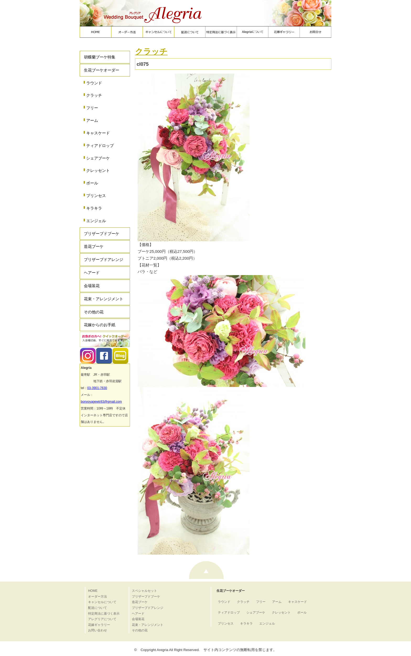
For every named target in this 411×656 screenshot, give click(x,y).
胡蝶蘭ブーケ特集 (99, 57)
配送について (97, 608)
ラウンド (94, 83)
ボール (92, 183)
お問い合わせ (97, 630)
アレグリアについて (102, 619)
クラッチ (94, 95)
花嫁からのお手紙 (99, 324)
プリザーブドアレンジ (103, 259)
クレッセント (98, 170)
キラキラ (94, 208)
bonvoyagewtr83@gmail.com (101, 401)
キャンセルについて (102, 602)
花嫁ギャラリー (99, 625)
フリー (92, 108)
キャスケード (98, 133)
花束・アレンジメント (103, 299)
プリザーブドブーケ (101, 233)
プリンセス (96, 195)
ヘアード (92, 272)
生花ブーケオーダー (101, 70)
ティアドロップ (100, 145)
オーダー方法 (97, 596)
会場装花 (92, 285)
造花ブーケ (94, 246)
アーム (92, 120)
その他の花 (94, 312)
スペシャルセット (144, 591)
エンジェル (96, 220)
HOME (93, 591)
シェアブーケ (98, 158)
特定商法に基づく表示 (104, 613)
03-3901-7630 (97, 388)
